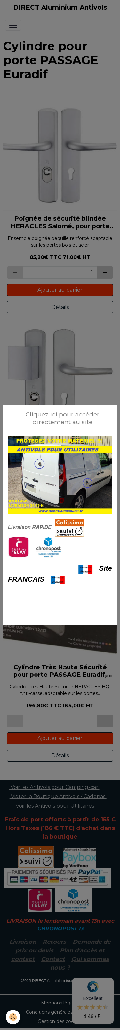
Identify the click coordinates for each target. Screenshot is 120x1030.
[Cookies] (13, 1017)
